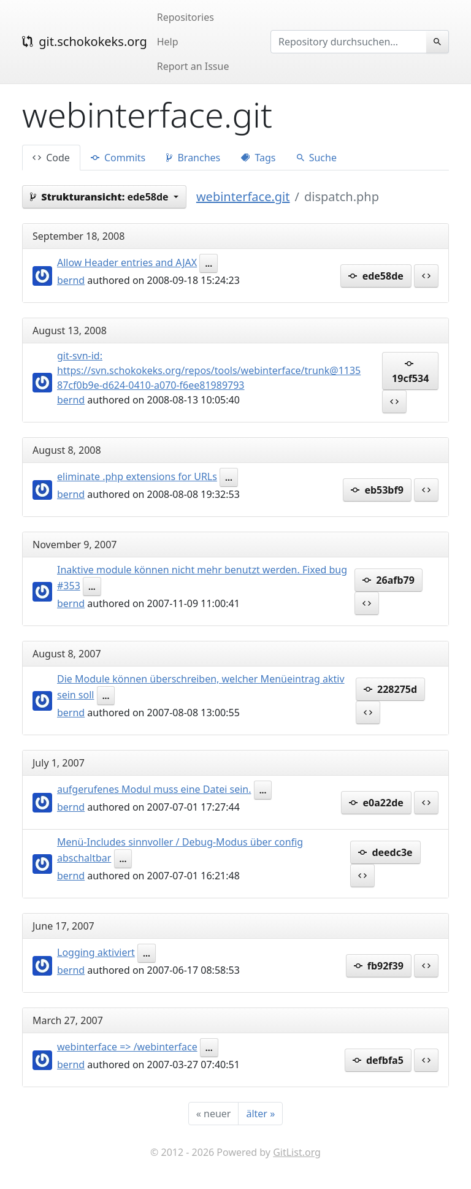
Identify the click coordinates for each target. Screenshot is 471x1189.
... (208, 263)
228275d (390, 689)
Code (51, 157)
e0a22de (376, 802)
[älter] (260, 1113)
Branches (193, 157)
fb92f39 (379, 966)
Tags (258, 157)
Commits (118, 157)
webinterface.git (243, 196)
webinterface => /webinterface (127, 1046)
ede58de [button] (100, 197)
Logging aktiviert (96, 952)
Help (167, 41)
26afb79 (388, 580)
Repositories (185, 17)
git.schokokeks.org (84, 41)
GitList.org (297, 1152)
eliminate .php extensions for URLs (137, 476)
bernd (71, 280)
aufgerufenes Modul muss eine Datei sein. (154, 789)
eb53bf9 (377, 490)
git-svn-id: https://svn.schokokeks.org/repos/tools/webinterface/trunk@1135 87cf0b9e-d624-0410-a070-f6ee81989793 (209, 370)
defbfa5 (378, 1060)
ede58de (375, 276)
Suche (317, 157)
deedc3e (385, 852)
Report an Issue (193, 66)
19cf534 (410, 371)
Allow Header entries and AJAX (127, 262)
